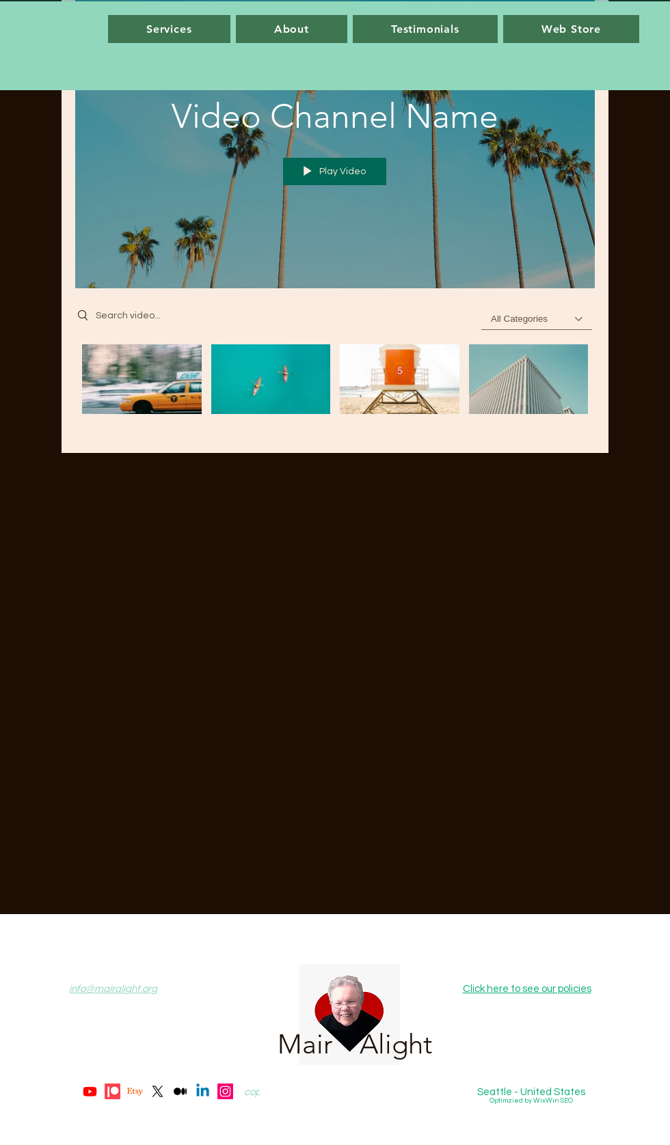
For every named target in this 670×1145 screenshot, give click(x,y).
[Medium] (180, 1091)
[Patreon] (112, 1091)
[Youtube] (90, 1091)
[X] (157, 1091)
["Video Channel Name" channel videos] (335, 388)
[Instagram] (225, 1091)
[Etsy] (135, 1091)
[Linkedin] (203, 1091)
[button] (169, 29)
